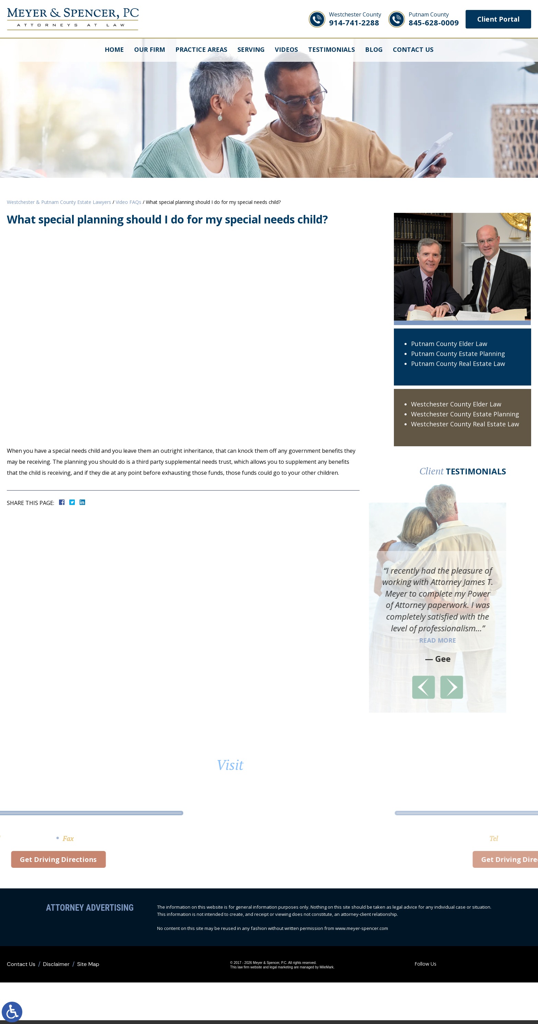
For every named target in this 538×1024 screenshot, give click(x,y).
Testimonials (331, 50)
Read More (391, 640)
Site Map (88, 966)
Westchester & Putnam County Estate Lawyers (59, 202)
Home (114, 50)
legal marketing (273, 969)
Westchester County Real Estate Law (465, 424)
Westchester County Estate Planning (465, 414)
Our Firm (149, 50)
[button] (377, 687)
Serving (251, 50)
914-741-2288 (352, 19)
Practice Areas (201, 50)
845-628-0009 (431, 19)
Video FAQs (128, 202)
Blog (374, 50)
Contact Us (413, 50)
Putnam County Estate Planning (458, 353)
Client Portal (497, 19)
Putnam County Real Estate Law (458, 363)
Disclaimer (56, 966)
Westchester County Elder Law (456, 404)
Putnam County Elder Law (449, 344)
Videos (286, 50)
